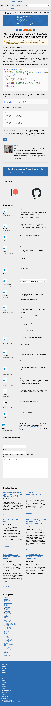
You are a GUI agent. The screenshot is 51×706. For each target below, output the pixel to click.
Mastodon (5, 664)
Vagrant (6, 652)
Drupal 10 (7, 611)
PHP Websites (9, 640)
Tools (12, 5)
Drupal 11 (7, 612)
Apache (6, 599)
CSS (5, 601)
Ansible (6, 597)
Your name (6, 444)
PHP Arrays (8, 636)
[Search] (49, 5)
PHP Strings (8, 639)
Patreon (4, 672)
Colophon (4, 694)
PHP (16, 12)
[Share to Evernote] (28, 30)
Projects (4, 678)
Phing (6, 635)
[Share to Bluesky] (22, 30)
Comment (5, 457)
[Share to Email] (31, 30)
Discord (4, 670)
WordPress (7, 655)
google (5, 139)
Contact (13, 8)
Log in (48, 12)
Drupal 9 (7, 609)
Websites (6, 654)
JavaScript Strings (10, 623)
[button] (34, 30)
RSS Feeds (5, 696)
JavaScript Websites (10, 624)
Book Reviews (7, 600)
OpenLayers (8, 628)
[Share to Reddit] (25, 30)
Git (5, 617)
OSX (5, 632)
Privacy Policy (5, 692)
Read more (6, 515)
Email (4, 450)
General (6, 616)
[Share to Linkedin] (20, 30)
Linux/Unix (7, 631)
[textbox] (25, 469)
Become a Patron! (14, 199)
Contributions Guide (7, 690)
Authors (4, 677)
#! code (5, 5)
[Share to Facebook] (17, 30)
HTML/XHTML (8, 620)
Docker (6, 604)
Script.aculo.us (9, 630)
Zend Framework (9, 642)
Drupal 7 (7, 607)
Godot (5, 619)
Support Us (5, 680)
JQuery (7, 625)
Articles (13, 1)
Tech (5, 651)
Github (4, 666)
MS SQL (7, 647)
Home (4, 12)
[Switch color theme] (26, 5)
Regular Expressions (9, 644)
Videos (4, 686)
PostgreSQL (8, 650)
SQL (5, 646)
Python (6, 643)
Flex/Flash (7, 615)
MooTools (8, 627)
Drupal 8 (7, 608)
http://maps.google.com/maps (29, 381)
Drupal (6, 605)
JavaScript (7, 621)
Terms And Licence (7, 688)
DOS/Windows (8, 603)
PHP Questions (9, 638)
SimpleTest (8, 613)
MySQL (7, 648)
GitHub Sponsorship (36, 199)
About (18, 5)
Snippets (20, 1)
